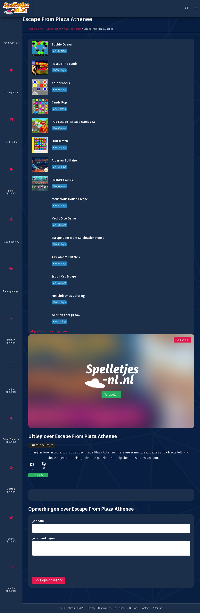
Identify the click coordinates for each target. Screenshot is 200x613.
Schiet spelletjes (11, 540)
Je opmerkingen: (43, 538)
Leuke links (119, 608)
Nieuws (133, 608)
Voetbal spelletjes (11, 490)
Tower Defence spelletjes (11, 440)
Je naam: (38, 521)
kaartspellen (11, 92)
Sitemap (157, 608)
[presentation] (62, 566)
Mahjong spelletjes (11, 390)
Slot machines (11, 241)
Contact (145, 608)
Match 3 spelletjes (11, 589)
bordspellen (11, 142)
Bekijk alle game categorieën (48, 331)
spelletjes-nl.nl (36, 29)
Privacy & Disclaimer (99, 608)
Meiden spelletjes (11, 341)
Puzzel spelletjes (72, 29)
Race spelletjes (11, 291)
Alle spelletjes (11, 42)
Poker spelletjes (11, 192)
